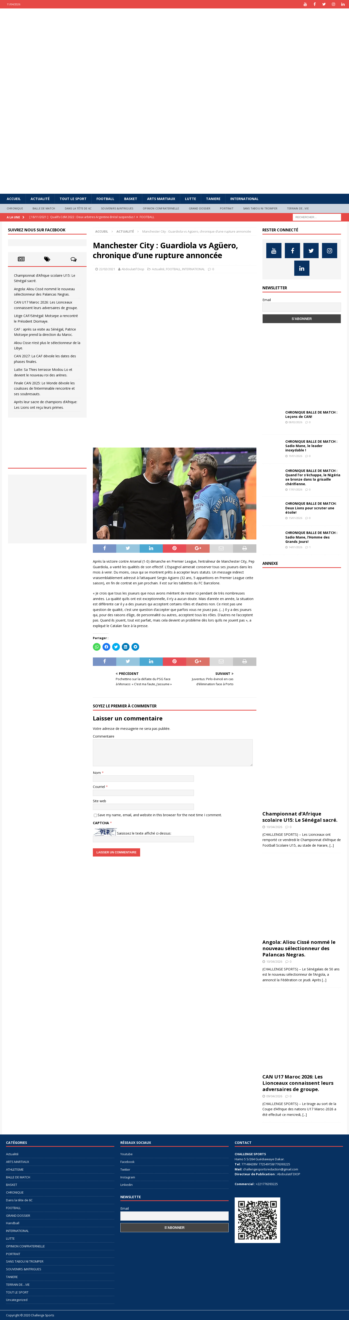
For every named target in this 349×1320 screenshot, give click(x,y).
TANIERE (213, 198)
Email (266, 299)
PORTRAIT (226, 208)
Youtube (126, 1154)
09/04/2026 (274, 1096)
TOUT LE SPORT (73, 198)
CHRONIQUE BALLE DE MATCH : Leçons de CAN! (311, 414)
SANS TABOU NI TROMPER (260, 208)
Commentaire (103, 736)
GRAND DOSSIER (200, 208)
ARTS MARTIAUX (161, 198)
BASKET (130, 198)
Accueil (14, 198)
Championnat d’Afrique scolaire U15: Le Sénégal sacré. (299, 816)
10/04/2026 (274, 827)
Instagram (127, 1177)
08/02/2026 (295, 422)
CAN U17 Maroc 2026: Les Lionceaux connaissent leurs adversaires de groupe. (298, 1082)
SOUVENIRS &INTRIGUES (117, 208)
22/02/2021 (107, 269)
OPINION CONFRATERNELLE (161, 208)
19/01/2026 (295, 456)
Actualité (40, 198)
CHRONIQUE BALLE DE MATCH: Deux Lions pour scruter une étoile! (310, 507)
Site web (99, 801)
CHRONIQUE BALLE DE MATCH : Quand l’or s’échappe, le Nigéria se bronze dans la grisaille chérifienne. (312, 477)
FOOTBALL (105, 198)
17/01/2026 (295, 489)
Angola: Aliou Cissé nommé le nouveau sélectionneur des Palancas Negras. (298, 948)
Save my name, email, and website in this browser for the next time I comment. (160, 815)
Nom (97, 772)
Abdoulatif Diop (133, 269)
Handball (12, 1223)
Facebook (127, 1162)
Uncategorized (16, 1300)
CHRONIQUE (15, 208)
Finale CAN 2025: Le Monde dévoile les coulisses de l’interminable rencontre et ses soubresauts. (44, 388)
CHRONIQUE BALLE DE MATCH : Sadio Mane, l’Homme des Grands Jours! (311, 537)
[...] (331, 845)
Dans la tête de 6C (78, 208)
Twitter (125, 1169)
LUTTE (190, 198)
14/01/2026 (295, 547)
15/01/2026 (295, 518)
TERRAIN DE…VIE (298, 208)
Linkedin (126, 1184)
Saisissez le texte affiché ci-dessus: (144, 833)
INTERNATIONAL (244, 198)
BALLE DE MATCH (44, 208)
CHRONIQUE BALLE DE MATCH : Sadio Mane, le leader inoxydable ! (311, 445)
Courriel (99, 786)
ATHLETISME (15, 1169)
